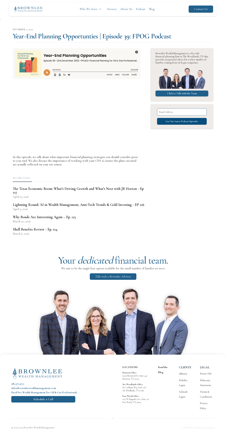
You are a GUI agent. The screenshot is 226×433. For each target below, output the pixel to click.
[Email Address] (103, 223)
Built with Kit (113, 239)
